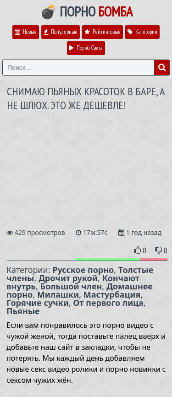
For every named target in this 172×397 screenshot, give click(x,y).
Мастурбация (112, 294)
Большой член (71, 286)
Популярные (61, 32)
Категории (142, 32)
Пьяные (23, 310)
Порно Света (86, 48)
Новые (26, 32)
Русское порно (83, 269)
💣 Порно (86, 11)
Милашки (58, 294)
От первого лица (108, 302)
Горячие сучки (37, 302)
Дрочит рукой (68, 277)
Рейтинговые (102, 32)
